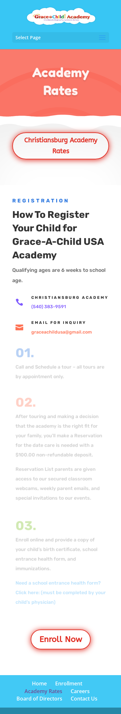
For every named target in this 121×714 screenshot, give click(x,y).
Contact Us (84, 698)
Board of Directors (39, 698)
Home (39, 683)
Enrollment (68, 683)
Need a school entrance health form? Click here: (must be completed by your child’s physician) (60, 592)
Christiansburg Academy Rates (60, 146)
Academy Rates (43, 691)
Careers (80, 691)
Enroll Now (60, 639)
